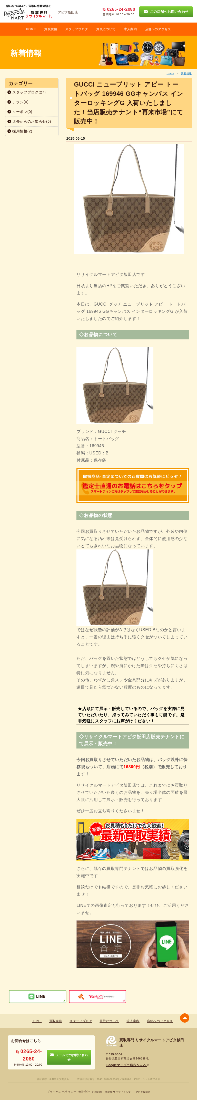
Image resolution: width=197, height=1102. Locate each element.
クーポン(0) (19, 112)
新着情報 (186, 73)
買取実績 (56, 1021)
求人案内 (130, 29)
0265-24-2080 (29, 1053)
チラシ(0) (17, 102)
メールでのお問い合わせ (69, 1055)
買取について (106, 29)
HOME (31, 29)
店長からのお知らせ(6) (29, 121)
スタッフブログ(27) (26, 92)
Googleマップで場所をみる (125, 1064)
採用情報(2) (19, 131)
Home (170, 73)
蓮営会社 (82, 1089)
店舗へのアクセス (158, 29)
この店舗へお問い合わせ (166, 11)
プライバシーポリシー (62, 1089)
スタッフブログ (76, 29)
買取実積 (50, 29)
